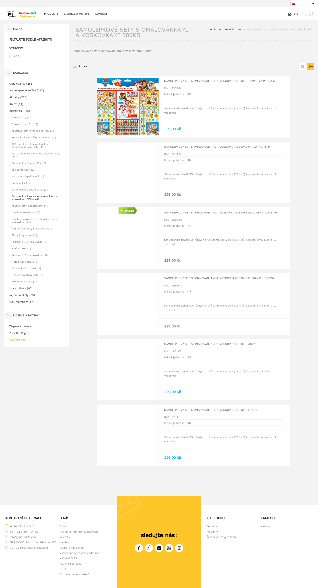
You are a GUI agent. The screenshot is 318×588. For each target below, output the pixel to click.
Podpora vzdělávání (71, 547)
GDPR (63, 569)
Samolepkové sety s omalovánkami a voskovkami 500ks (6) (35, 198)
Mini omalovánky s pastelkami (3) (32, 228)
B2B (295, 14)
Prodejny (212, 531)
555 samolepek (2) (23, 169)
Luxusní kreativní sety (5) (27, 274)
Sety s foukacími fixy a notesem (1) (34, 137)
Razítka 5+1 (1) (21, 248)
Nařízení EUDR (68, 558)
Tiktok (149, 547)
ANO (17, 56)
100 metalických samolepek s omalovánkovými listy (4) (30, 145)
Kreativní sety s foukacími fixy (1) (33, 130)
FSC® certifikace (70, 563)
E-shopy (211, 526)
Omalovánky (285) (21, 83)
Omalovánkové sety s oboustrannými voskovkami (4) (34, 220)
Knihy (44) (16, 104)
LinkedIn (159, 547)
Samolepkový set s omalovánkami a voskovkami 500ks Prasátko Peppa (219, 150)
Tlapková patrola (20, 326)
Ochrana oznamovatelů (74, 574)
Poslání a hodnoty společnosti (78, 531)
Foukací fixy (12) (22, 117)
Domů (212, 29)
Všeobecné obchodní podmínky (79, 553)
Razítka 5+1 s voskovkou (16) (30, 255)
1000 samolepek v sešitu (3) (29, 176)
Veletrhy (64, 537)
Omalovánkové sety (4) (26, 212)
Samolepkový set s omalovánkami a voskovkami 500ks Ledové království (217, 215)
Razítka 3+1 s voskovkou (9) (29, 241)
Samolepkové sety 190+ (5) (29, 163)
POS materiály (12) (21, 301)
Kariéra (64, 542)
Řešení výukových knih (221, 537)
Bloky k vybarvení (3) (25, 235)
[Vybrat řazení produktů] (88, 66)
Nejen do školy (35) (22, 295)
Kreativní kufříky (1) (24, 281)
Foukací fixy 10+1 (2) (25, 124)
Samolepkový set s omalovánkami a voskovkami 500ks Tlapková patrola (219, 84)
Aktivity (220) (18, 97)
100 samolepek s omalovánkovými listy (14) (36, 155)
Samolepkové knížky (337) (26, 90)
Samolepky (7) (21, 182)
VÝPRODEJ (127, 210)
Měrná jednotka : (175, 98)
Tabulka (302, 66)
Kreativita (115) (19, 110)
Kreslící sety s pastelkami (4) (30, 205)
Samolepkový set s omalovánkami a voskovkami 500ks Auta (215, 345)
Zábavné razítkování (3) (26, 268)
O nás (63, 526)
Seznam (310, 66)
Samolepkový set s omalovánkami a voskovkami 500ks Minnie (217, 411)
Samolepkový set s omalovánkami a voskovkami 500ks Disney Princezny (217, 281)
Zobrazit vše (17, 339)
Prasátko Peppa (19, 333)
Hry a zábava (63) (20, 288)
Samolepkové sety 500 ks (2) (30, 189)
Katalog (266, 526)
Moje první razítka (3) (25, 261)
